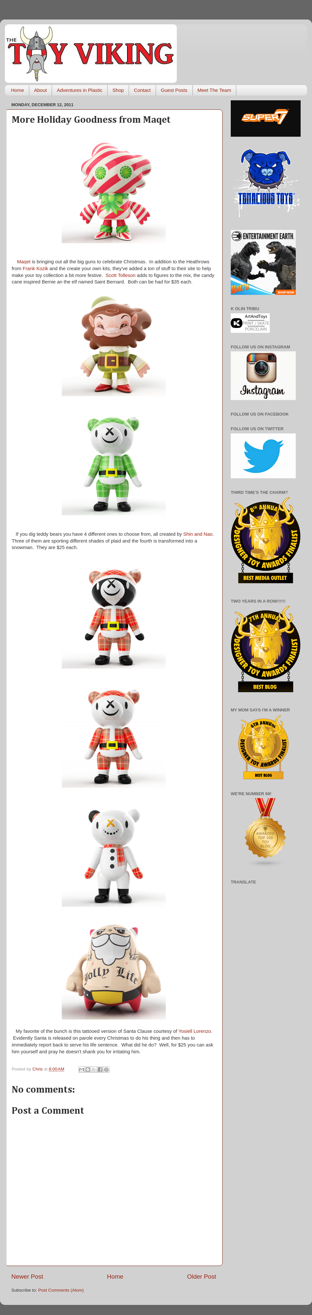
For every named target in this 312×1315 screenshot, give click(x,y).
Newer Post (27, 1276)
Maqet (24, 261)
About (40, 90)
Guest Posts (174, 90)
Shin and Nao (198, 534)
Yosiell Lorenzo (194, 1031)
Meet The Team (214, 90)
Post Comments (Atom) (61, 1290)
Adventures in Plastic (79, 90)
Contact (142, 90)
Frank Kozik (35, 268)
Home (17, 90)
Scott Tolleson (121, 275)
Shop (118, 90)
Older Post (201, 1276)
